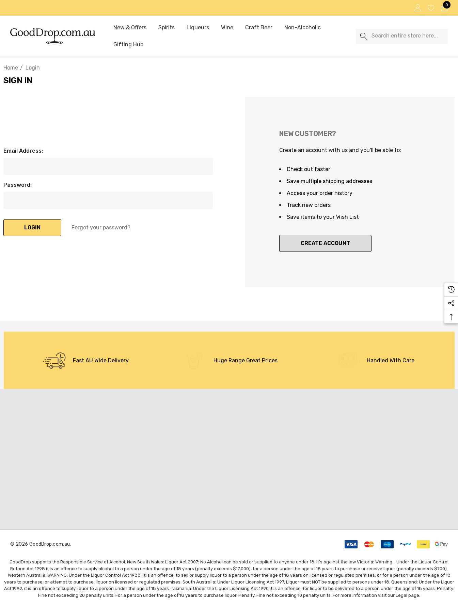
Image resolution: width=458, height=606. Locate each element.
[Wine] (227, 28)
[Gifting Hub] (128, 45)
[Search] (363, 36)
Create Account (325, 243)
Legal (401, 595)
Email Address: (23, 151)
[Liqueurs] (197, 27)
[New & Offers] (129, 28)
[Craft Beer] (258, 27)
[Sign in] (417, 8)
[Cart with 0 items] (444, 8)
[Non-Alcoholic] (302, 28)
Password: (17, 185)
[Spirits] (166, 28)
